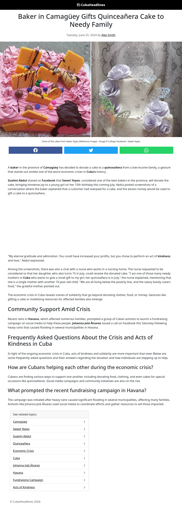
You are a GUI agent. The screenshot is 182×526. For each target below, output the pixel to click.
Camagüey (49, 422)
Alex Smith (108, 35)
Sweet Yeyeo (49, 429)
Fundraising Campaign (49, 480)
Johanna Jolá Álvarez (49, 465)
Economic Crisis (49, 451)
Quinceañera (49, 443)
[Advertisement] (91, 225)
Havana (49, 473)
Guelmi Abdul (49, 436)
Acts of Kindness (49, 487)
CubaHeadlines (91, 5)
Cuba (49, 458)
